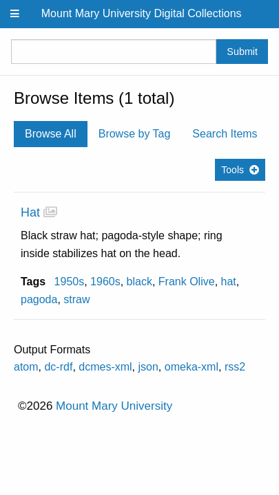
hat (228, 281)
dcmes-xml (105, 367)
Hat (30, 212)
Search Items (224, 134)
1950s (69, 281)
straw (76, 299)
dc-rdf (58, 367)
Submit (242, 51)
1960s (105, 281)
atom (26, 367)
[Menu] (15, 14)
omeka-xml (191, 367)
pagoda (39, 299)
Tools (232, 169)
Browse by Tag (135, 134)
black (139, 281)
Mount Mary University (114, 405)
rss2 (235, 367)
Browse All (50, 134)
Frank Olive (186, 281)
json (148, 367)
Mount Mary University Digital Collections (141, 13)
